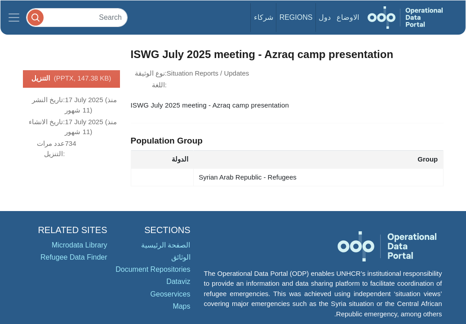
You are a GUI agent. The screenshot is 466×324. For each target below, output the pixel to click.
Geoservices (171, 294)
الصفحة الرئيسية (165, 245)
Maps (181, 306)
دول (325, 17)
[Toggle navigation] (14, 17)
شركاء (263, 17)
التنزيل (71, 79)
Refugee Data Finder (73, 257)
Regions (296, 17)
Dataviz (178, 281)
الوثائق (181, 257)
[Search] (77, 17)
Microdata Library (79, 245)
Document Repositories (152, 269)
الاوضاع (348, 17)
